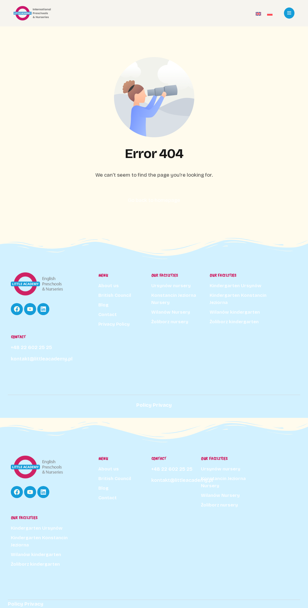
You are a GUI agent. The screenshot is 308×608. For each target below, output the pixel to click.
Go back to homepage (154, 200)
